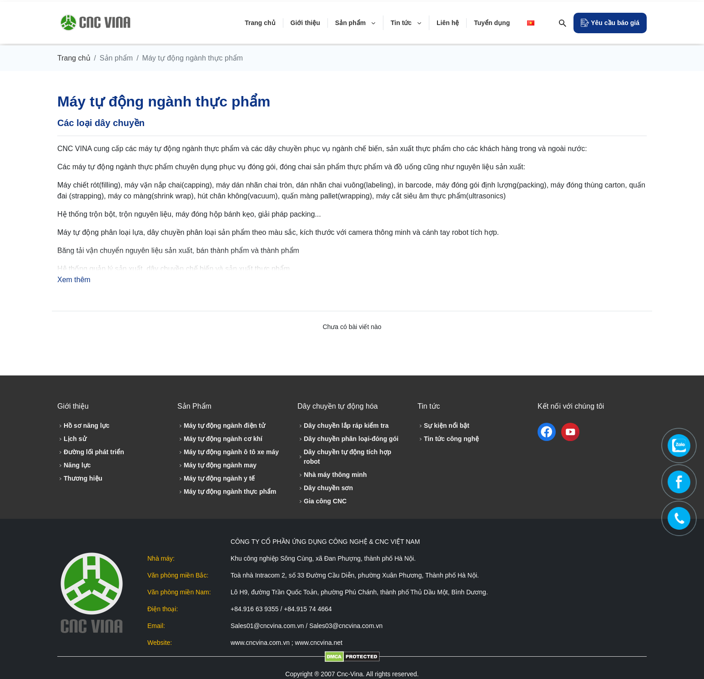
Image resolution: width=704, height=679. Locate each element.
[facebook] (548, 432)
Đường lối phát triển (90, 452)
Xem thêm (74, 280)
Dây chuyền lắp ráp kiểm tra (343, 425)
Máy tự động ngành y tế (216, 478)
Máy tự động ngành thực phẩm (227, 491)
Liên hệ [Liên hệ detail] (448, 22)
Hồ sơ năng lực (83, 425)
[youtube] (570, 432)
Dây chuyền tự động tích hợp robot (344, 456)
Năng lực (74, 465)
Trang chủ (74, 58)
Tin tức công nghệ (448, 438)
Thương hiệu (79, 478)
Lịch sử (71, 438)
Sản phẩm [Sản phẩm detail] (355, 22)
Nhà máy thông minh (332, 474)
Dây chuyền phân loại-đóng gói (347, 438)
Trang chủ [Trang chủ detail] (260, 22)
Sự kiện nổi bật (443, 425)
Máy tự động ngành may (216, 465)
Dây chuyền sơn (325, 488)
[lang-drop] (532, 22)
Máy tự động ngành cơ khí (219, 438)
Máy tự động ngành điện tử (221, 425)
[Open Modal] (610, 23)
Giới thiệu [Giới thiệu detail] (305, 22)
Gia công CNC (322, 501)
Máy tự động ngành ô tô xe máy (228, 452)
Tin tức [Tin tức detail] (406, 22)
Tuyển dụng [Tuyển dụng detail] (492, 22)
